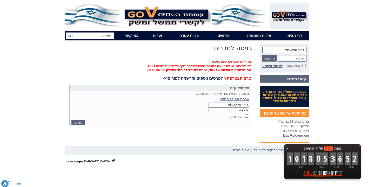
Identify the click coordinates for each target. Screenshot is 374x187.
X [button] (287, 148)
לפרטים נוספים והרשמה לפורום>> (193, 78)
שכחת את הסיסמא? (234, 99)
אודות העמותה (259, 35)
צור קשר (131, 35)
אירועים (223, 35)
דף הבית (295, 35)
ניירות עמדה (189, 35)
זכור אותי (293, 66)
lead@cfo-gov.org (296, 135)
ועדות (157, 35)
